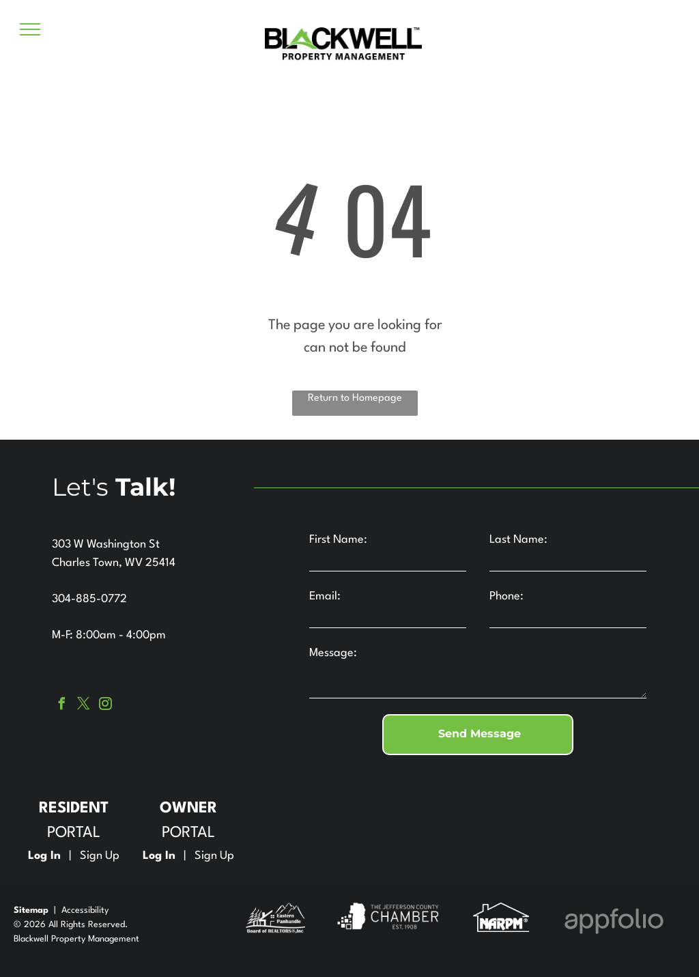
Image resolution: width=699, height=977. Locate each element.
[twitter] (83, 705)
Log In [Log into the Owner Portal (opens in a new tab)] (159, 856)
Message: (333, 653)
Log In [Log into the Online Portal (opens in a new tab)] (44, 856)
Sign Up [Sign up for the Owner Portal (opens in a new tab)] (214, 856)
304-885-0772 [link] (89, 599)
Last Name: (518, 540)
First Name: (338, 540)
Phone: (506, 596)
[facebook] (61, 705)
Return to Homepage (355, 398)
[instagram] (105, 705)
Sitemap (31, 910)
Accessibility (85, 910)
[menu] (30, 29)
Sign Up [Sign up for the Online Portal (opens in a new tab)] (99, 856)
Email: (325, 596)
